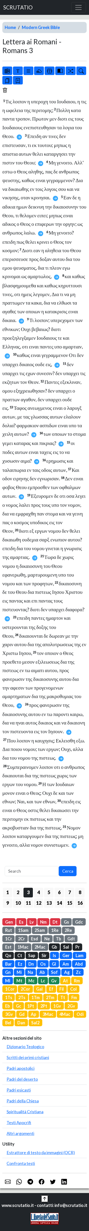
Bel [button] (8, 1022)
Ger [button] (66, 955)
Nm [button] (43, 922)
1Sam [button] (23, 930)
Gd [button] (22, 1014)
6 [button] (59, 892)
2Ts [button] (21, 997)
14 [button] (59, 903)
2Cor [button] (25, 989)
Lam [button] (79, 955)
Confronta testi (21, 1163)
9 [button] (7, 903)
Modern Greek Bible (41, 27)
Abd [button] (79, 964)
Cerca (67, 871)
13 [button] (49, 903)
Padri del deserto (22, 1079)
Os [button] (43, 964)
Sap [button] (31, 955)
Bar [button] (8, 964)
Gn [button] (8, 972)
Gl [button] (54, 964)
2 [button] (18, 892)
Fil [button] (61, 989)
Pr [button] (77, 947)
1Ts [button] (8, 997)
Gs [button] (66, 922)
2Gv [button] (71, 1006)
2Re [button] (68, 930)
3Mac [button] (48, 1014)
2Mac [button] (40, 947)
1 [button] (7, 892)
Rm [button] (77, 980)
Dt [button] (55, 922)
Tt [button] (62, 997)
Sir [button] (44, 955)
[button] (44, 1198)
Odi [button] (80, 1014)
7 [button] (69, 892)
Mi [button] (19, 972)
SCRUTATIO (18, 7)
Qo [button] (8, 955)
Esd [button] (34, 938)
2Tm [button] (50, 997)
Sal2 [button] (35, 1022)
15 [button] (69, 903)
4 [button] (38, 892)
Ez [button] (20, 964)
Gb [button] (54, 947)
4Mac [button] (64, 1014)
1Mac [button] (23, 947)
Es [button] (21, 922)
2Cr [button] (21, 938)
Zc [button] (78, 972)
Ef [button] (51, 989)
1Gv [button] (57, 1006)
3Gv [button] (9, 1014)
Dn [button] (31, 964)
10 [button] (18, 903)
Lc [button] (43, 980)
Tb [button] (58, 938)
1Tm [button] (35, 997)
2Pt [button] (43, 1006)
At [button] (65, 980)
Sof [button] (54, 972)
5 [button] (49, 892)
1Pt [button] (30, 1006)
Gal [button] (39, 989)
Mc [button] (31, 980)
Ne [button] (47, 938)
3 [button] (28, 892)
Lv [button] (32, 922)
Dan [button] (21, 1022)
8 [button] (80, 892)
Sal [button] (66, 947)
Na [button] (30, 972)
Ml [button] (7, 980)
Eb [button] (7, 1006)
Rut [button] (8, 930)
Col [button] (73, 989)
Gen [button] (9, 922)
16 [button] (80, 903)
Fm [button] (74, 997)
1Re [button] (54, 930)
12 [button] (38, 903)
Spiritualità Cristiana (25, 1111)
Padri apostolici (21, 1068)
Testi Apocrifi (19, 1122)
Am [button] (65, 964)
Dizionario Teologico (25, 1046)
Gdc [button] (79, 922)
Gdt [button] (71, 938)
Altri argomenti (20, 1133)
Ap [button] (33, 1014)
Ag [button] (67, 972)
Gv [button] (54, 980)
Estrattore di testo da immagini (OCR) (41, 1152)
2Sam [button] (40, 930)
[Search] (32, 871)
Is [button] (54, 955)
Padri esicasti (19, 1090)
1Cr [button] (8, 938)
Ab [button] (42, 972)
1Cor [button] (10, 989)
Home (10, 27)
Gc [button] (18, 1006)
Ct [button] (19, 955)
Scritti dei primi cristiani (28, 1057)
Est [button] (8, 947)
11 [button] (28, 903)
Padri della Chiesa (23, 1100)
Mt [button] (19, 980)
